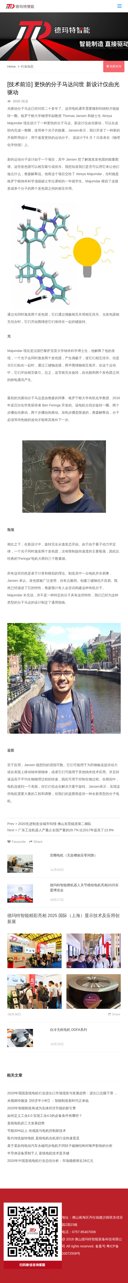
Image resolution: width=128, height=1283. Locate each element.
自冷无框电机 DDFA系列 (68, 1030)
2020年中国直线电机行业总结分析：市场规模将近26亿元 (50, 1161)
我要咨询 (113, 66)
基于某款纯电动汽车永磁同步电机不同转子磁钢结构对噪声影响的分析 (59, 1146)
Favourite (17, 842)
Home (11, 66)
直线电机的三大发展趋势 (26, 1123)
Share (35, 842)
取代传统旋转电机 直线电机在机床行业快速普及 (43, 1138)
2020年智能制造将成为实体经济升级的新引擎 (41, 1108)
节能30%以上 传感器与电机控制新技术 (36, 1131)
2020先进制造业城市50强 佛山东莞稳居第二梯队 (55, 824)
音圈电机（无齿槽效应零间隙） (73, 855)
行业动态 (27, 66)
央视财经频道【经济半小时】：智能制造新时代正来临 (48, 1101)
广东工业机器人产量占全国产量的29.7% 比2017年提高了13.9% (66, 830)
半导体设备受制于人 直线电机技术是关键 (38, 1153)
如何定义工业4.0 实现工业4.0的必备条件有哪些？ (44, 1116)
